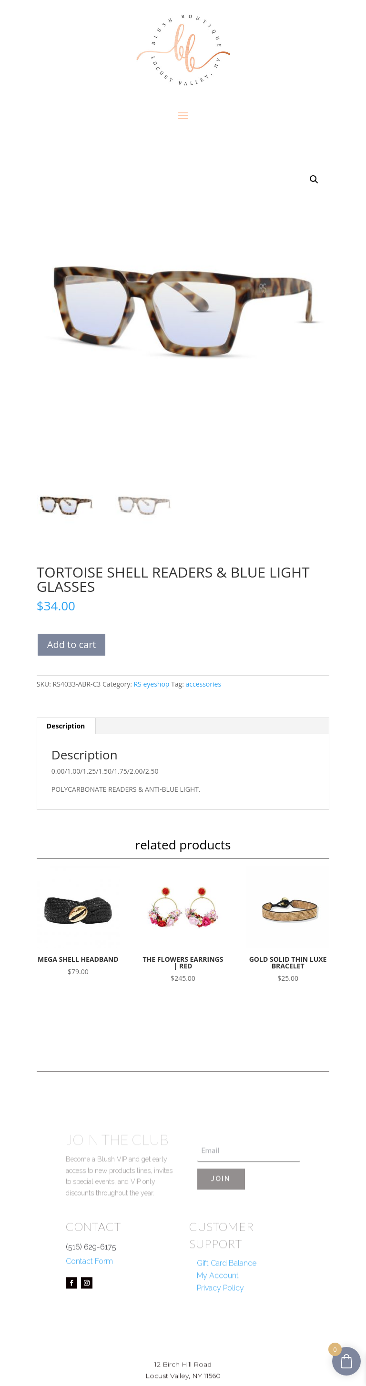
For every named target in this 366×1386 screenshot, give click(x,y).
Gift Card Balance (226, 1289)
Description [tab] (66, 725)
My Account (218, 1301)
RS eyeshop (151, 683)
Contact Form (89, 1288)
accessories (203, 683)
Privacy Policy (220, 1314)
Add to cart (71, 644)
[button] (314, 179)
